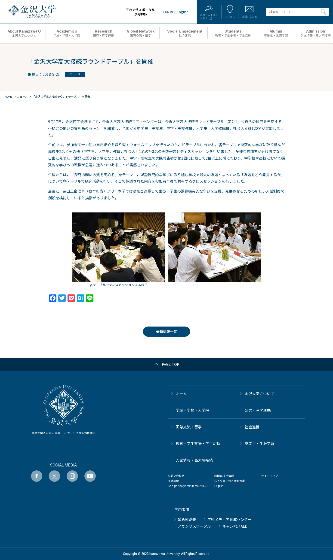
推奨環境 (173, 481)
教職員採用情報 (224, 476)
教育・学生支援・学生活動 (198, 443)
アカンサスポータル (131, 11)
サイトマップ (269, 476)
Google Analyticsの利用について (188, 486)
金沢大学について (259, 393)
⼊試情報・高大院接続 (194, 460)
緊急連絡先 (187, 519)
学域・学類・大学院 (192, 410)
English (218, 486)
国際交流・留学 (189, 427)
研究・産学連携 (258, 410)
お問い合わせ (176, 476)
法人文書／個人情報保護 (229, 481)
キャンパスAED (234, 526)
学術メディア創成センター (229, 519)
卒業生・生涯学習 (259, 443)
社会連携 (252, 427)
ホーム (181, 393)
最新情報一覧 (166, 331)
